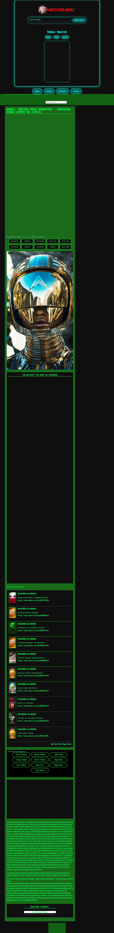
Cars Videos (21, 765)
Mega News (58, 760)
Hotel (56, 37)
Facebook (39, 247)
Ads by (54, 744)
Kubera (52, 247)
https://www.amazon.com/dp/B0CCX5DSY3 (33, 721)
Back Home (65, 247)
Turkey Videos (21, 760)
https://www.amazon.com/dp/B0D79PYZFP (33, 676)
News (48, 37)
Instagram (40, 241)
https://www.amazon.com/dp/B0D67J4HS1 (33, 736)
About (49, 91)
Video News (58, 754)
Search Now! (78, 20)
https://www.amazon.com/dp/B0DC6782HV (33, 645)
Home (37, 91)
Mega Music (58, 765)
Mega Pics (40, 765)
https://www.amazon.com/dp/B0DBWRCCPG (33, 661)
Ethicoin (14, 247)
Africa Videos (21, 754)
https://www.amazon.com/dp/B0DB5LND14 (33, 706)
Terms (76, 91)
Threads (27, 241)
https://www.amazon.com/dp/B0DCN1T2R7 (33, 630)
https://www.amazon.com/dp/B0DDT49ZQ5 (33, 600)
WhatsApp (14, 241)
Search (27, 247)
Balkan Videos (39, 754)
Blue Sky (52, 241)
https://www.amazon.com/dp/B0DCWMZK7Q (33, 615)
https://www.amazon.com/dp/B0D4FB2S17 (33, 691)
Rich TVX (65, 241)
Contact (62, 91)
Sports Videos (39, 760)
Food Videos (40, 770)
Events (65, 37)
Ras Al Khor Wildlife (27, 879)
